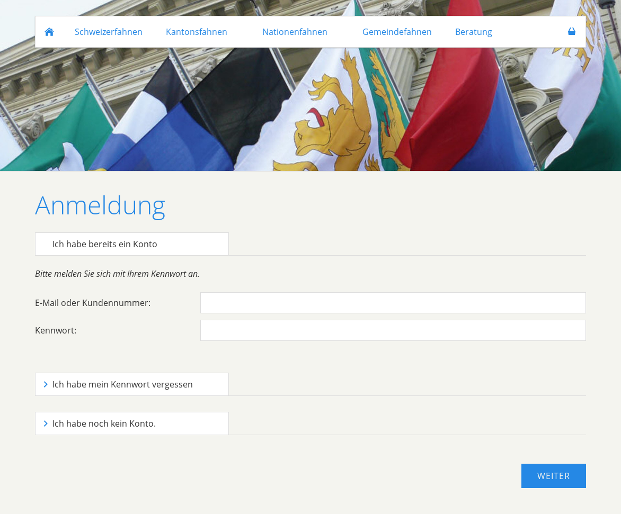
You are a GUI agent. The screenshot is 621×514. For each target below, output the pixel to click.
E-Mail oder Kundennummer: (92, 303)
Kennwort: (55, 330)
